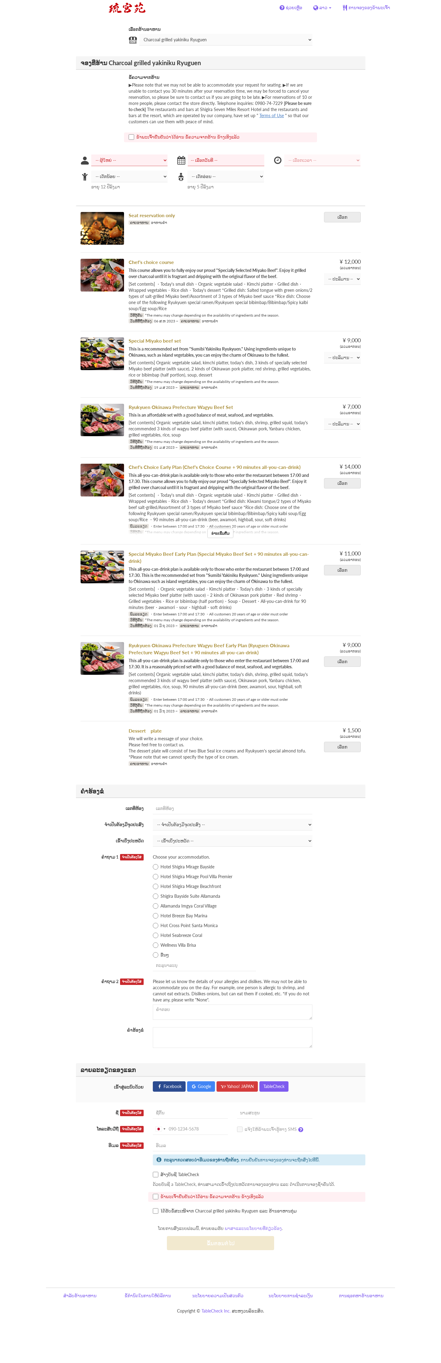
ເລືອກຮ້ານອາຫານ (144, 29)
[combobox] (160, 1129)
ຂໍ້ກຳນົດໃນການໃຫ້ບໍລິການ (148, 1295)
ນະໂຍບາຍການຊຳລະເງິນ (291, 1295)
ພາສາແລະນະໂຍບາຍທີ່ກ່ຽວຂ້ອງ (253, 1228)
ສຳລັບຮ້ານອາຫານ (79, 1295)
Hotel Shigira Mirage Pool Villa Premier (192, 876)
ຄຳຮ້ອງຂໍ (135, 1030)
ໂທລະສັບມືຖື (120, 1129)
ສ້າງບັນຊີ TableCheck (176, 1174)
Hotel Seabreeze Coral (177, 935)
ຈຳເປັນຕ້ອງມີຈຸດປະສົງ (124, 824)
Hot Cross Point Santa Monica (185, 925)
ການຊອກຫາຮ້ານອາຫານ (361, 1295)
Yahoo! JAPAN (237, 1086)
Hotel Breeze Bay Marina (180, 916)
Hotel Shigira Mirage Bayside (183, 867)
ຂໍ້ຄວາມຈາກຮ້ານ (144, 77)
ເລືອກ (344, 217)
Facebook (169, 1086)
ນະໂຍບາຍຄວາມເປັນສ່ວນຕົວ (217, 1295)
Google (201, 1086)
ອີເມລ (126, 1145)
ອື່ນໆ (161, 955)
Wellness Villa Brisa (174, 945)
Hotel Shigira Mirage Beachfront (187, 886)
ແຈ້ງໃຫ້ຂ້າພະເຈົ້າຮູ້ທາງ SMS (271, 1130)
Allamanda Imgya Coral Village (185, 906)
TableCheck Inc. (216, 1310)
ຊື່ (129, 1113)
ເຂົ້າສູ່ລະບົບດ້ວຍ (129, 1087)
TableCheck (274, 1086)
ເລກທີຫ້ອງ (135, 808)
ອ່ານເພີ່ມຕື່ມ (220, 533)
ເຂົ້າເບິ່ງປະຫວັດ (130, 840)
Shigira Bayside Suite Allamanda (186, 896)
